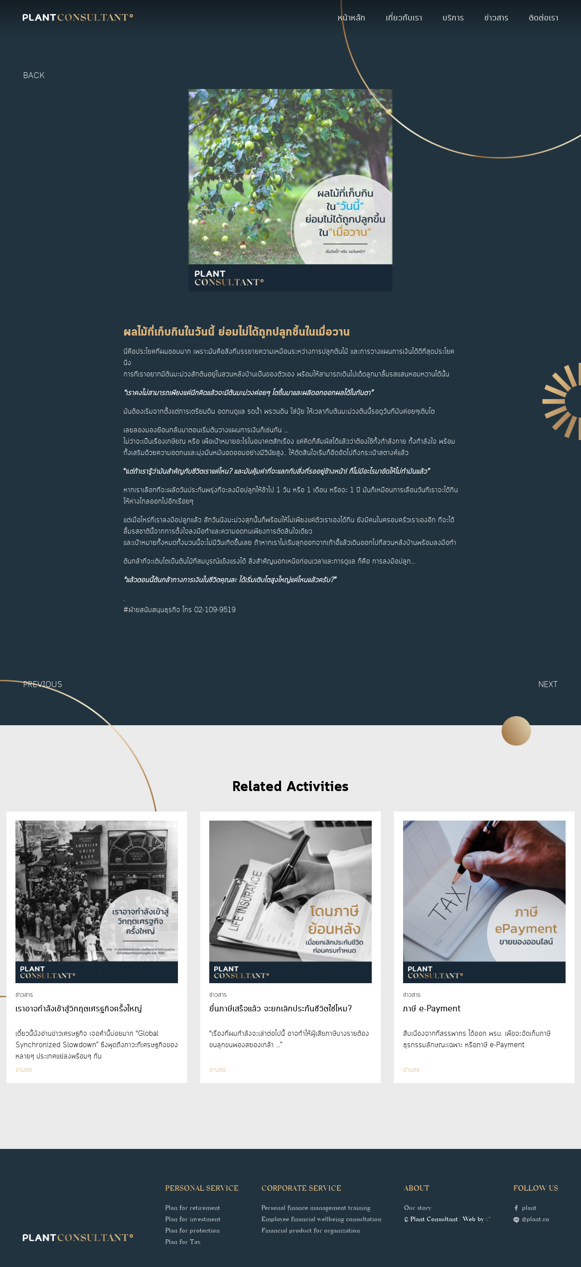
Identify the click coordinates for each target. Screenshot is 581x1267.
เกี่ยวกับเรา (404, 18)
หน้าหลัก (351, 18)
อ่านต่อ (23, 1069)
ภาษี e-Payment (432, 1009)
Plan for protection (192, 1232)
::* (488, 1220)
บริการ (453, 18)
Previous (42, 684)
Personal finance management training (315, 1209)
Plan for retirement (192, 1209)
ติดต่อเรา (543, 18)
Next (548, 684)
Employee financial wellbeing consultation (321, 1220)
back (34, 75)
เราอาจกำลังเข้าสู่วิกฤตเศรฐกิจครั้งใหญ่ (78, 1009)
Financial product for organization (310, 1232)
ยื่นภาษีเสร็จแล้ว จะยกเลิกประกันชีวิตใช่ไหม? (280, 1009)
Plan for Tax (183, 1243)
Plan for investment (193, 1220)
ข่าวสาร (496, 18)
